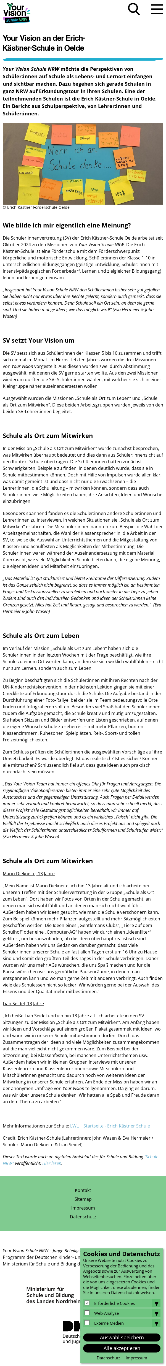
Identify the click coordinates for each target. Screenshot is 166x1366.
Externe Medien (109, 1323)
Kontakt (83, 1190)
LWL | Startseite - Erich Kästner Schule (110, 1126)
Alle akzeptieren (122, 1348)
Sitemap (83, 1199)
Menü (157, 9)
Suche (134, 9)
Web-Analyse (106, 1313)
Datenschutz (83, 1217)
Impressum (83, 1208)
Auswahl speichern (122, 1337)
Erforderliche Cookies (114, 1303)
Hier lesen (51, 1163)
